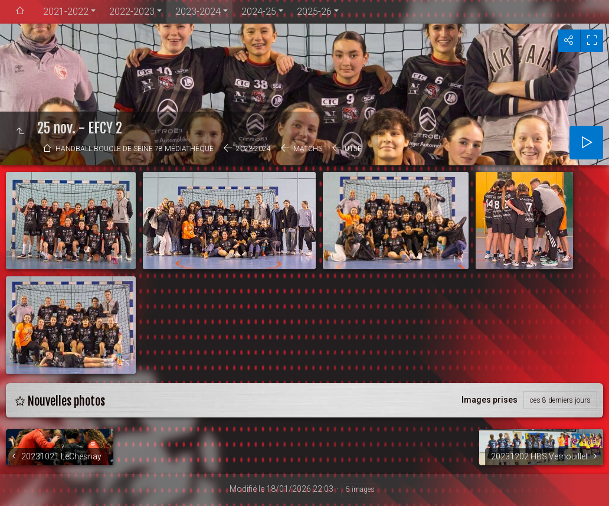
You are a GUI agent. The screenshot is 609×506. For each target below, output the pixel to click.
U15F (353, 149)
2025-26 (314, 11)
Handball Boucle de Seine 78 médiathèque (134, 149)
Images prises (489, 399)
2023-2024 (198, 11)
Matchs (307, 149)
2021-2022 (66, 11)
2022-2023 (132, 11)
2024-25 (258, 11)
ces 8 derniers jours (560, 400)
